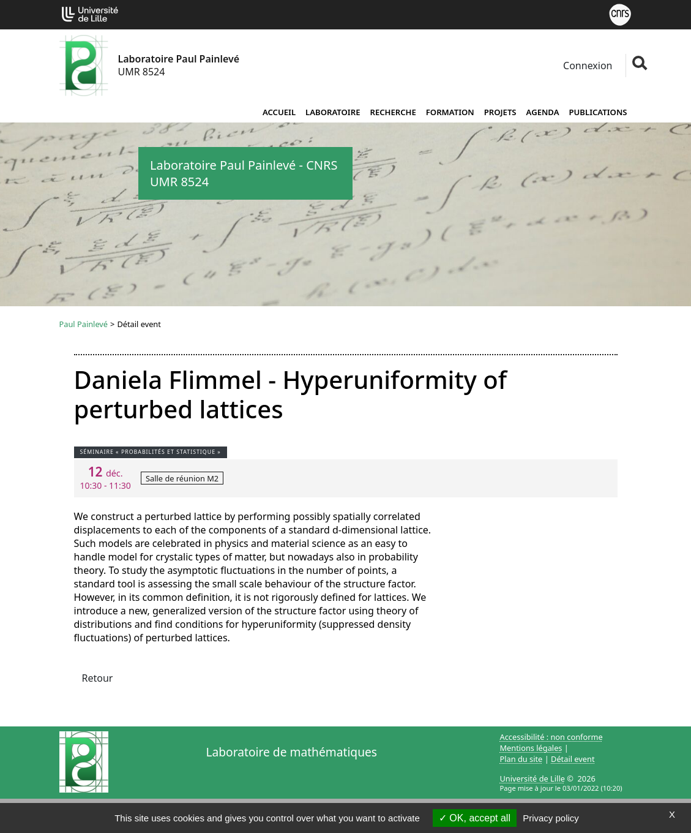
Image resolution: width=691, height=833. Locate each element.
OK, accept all (474, 818)
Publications (598, 112)
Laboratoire (332, 112)
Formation (450, 112)
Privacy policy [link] (551, 818)
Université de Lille (532, 778)
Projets (500, 112)
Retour (97, 678)
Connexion (587, 65)
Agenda (542, 112)
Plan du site (521, 758)
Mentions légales (531, 747)
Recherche (393, 112)
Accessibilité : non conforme (551, 736)
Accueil (279, 112)
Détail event (573, 758)
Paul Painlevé (83, 324)
